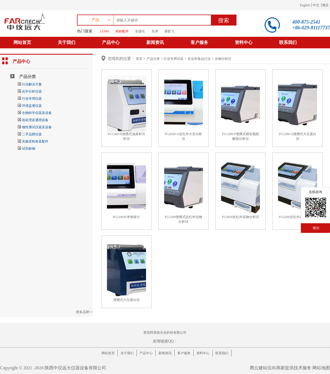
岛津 (155, 31)
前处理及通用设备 (35, 120)
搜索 (223, 20)
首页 (139, 59)
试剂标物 (28, 148)
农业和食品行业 (199, 59)
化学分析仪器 (32, 91)
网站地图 (321, 367)
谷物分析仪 (223, 59)
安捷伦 (140, 31)
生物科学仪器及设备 (37, 113)
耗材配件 (122, 31)
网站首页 (22, 42)
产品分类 (27, 76)
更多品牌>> (84, 312)
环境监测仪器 (32, 106)
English (305, 5)
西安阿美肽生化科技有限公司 (165, 332)
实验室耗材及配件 (35, 141)
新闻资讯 (155, 42)
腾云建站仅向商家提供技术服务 (280, 367)
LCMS (104, 31)
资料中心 (243, 42)
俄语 (325, 5)
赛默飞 (169, 31)
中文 (316, 5)
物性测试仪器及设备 (37, 127)
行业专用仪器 (32, 99)
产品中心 (111, 42)
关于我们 (66, 42)
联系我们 (288, 42)
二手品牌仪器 (32, 134)
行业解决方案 (32, 84)
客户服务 (199, 42)
